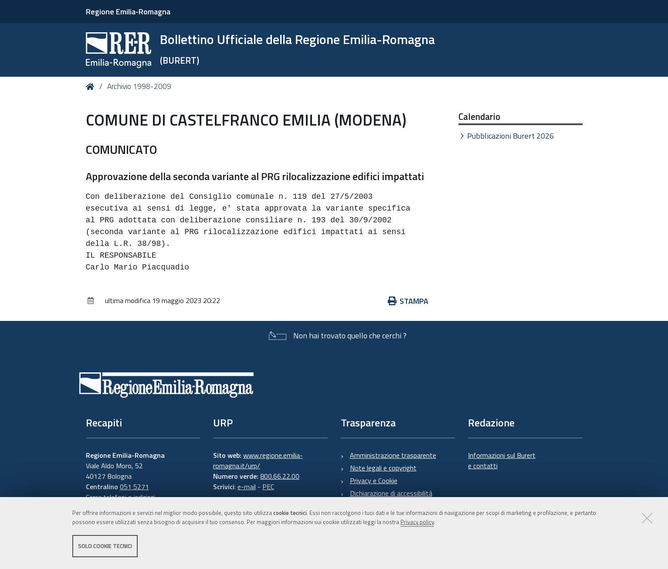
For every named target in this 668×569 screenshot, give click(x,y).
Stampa (408, 301)
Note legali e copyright (383, 468)
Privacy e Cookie (373, 480)
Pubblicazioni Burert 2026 (510, 136)
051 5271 (134, 486)
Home (92, 86)
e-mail (246, 486)
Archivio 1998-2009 (139, 86)
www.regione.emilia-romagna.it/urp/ (258, 460)
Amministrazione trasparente (393, 455)
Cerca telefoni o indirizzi (120, 497)
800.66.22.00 (279, 476)
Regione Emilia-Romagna (128, 11)
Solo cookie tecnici (105, 546)
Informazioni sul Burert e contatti (502, 460)
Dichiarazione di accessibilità (391, 493)
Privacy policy (417, 522)
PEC (268, 486)
